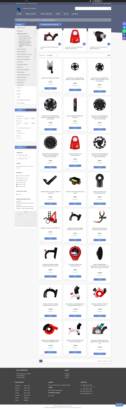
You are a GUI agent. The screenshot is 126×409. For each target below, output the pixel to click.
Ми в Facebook (21, 377)
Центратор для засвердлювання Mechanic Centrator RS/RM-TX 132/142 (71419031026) (50, 155)
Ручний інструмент (21, 49)
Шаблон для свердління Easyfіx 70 (50, 78)
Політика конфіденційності (75, 407)
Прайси (58, 14)
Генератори (20, 62)
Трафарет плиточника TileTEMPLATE (50, 228)
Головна (19, 14)
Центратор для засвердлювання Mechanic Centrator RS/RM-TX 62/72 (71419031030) (99, 79)
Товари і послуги (30, 14)
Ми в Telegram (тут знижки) (23, 100)
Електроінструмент (21, 51)
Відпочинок (19, 67)
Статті (18, 97)
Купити (50, 88)
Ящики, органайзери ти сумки (24, 54)
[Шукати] (109, 8)
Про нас (66, 14)
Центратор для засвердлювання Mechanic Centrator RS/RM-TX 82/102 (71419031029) (50, 117)
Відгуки (18, 90)
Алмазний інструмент (34, 20)
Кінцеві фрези (20, 85)
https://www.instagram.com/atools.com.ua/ (26, 203)
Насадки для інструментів (25, 41)
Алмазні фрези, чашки (24, 40)
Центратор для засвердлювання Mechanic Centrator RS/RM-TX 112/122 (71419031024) (99, 117)
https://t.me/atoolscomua (28, 208)
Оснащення (20, 31)
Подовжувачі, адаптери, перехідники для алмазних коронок (25, 45)
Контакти (75, 14)
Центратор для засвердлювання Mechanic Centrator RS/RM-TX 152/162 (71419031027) (99, 155)
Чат (119, 405)
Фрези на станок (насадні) (23, 59)
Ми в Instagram (21, 375)
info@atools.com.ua (22, 180)
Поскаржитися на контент (62, 407)
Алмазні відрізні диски (24, 36)
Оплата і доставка (46, 14)
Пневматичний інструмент (23, 56)
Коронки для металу (22, 77)
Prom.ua (71, 406)
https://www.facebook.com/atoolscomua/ (26, 206)
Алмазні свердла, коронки (25, 38)
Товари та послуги (23, 20)
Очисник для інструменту (23, 69)
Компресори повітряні (22, 64)
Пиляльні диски (21, 72)
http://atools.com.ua (22, 178)
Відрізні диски (20, 82)
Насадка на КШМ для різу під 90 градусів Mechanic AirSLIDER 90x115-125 (99, 342)
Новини (19, 93)
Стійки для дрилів (21, 79)
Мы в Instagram (20, 103)
